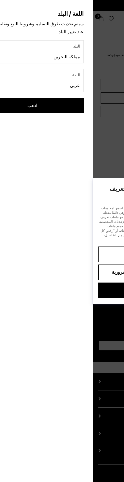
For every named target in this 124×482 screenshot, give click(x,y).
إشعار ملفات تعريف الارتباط (91, 239)
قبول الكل (62, 290)
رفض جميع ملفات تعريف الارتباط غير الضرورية (62, 272)
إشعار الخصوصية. (57, 239)
